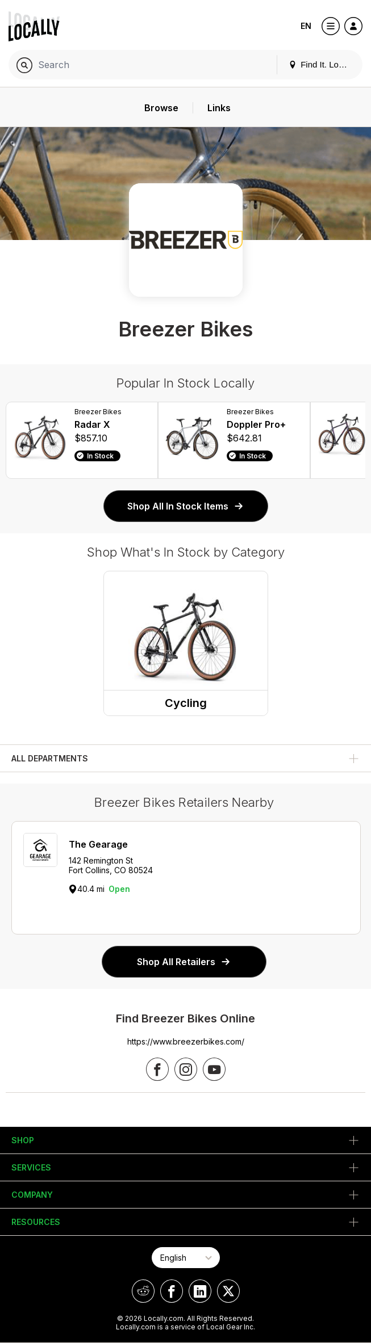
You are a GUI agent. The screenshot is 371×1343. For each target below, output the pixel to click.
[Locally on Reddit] (143, 1291)
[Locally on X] (228, 1291)
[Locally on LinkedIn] (200, 1291)
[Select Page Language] (186, 1257)
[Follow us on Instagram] (185, 1069)
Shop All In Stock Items (185, 506)
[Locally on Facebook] (171, 1291)
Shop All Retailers (184, 961)
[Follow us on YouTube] (214, 1069)
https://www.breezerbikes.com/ (185, 1041)
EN (306, 26)
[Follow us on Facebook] (157, 1069)
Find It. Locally (322, 64)
